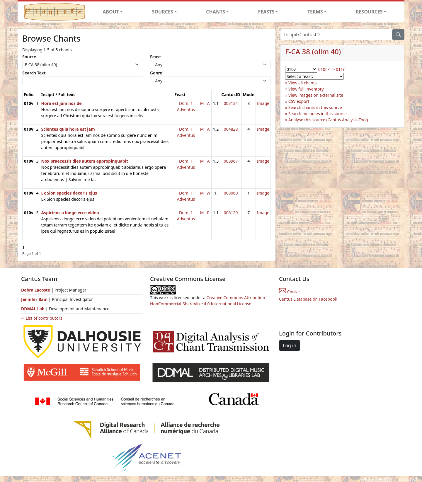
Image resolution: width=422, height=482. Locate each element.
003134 (231, 103)
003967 (231, 161)
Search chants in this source (315, 107)
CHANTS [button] (215, 11)
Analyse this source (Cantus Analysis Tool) (328, 119)
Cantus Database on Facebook (308, 299)
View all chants (302, 83)
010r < (324, 69)
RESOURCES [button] (369, 11)
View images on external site (315, 95)
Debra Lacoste (35, 290)
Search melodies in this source (317, 113)
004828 (231, 129)
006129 (231, 212)
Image (263, 103)
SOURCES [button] (162, 11)
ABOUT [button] (111, 11)
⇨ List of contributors (41, 318)
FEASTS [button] (266, 11)
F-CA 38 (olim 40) (313, 51)
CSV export (298, 101)
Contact (290, 291)
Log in (289, 345)
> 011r (338, 69)
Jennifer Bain (35, 299)
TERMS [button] (315, 11)
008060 (231, 193)
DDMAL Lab (33, 308)
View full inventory (306, 89)
